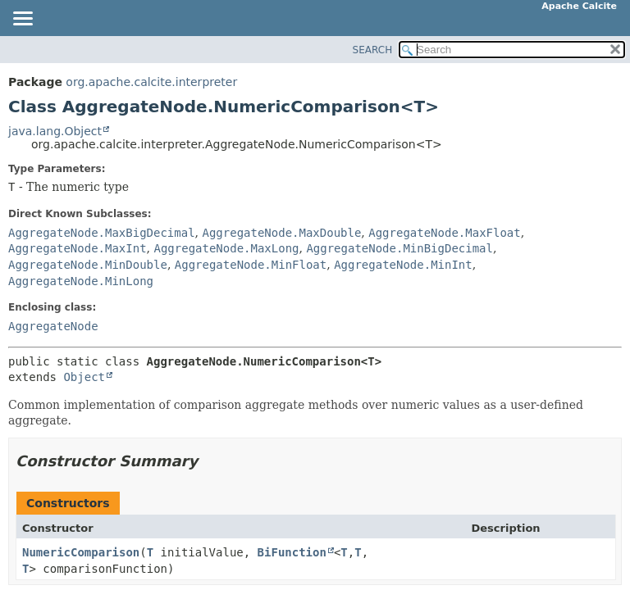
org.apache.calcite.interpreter (151, 81)
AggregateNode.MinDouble (87, 264)
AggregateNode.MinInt (403, 264)
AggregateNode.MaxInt (77, 248)
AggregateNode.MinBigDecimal (399, 248)
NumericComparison (80, 552)
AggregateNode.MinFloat (250, 264)
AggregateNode (53, 326)
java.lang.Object (55, 131)
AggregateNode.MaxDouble (281, 232)
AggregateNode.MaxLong (226, 248)
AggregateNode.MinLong (80, 281)
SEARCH (373, 50)
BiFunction (292, 552)
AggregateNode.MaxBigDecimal (101, 232)
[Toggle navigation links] (22, 19)
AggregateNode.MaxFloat (444, 232)
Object (84, 377)
